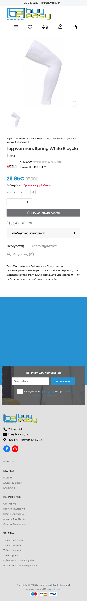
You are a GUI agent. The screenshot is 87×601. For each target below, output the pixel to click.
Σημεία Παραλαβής (12, 482)
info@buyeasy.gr (50, 3)
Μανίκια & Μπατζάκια (17, 142)
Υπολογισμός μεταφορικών (28, 233)
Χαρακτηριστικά (43, 246)
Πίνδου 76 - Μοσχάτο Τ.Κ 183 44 (22, 440)
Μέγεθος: (11, 192)
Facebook (8, 461)
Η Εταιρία (8, 477)
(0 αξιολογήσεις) (55, 162)
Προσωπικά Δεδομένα (14, 508)
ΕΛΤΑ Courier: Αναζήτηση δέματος (20, 565)
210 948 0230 (31, 3)
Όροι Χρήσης (9, 503)
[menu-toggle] (16, 27)
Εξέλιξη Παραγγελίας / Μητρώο (18, 560)
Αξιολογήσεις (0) (20, 254)
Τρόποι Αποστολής (12, 550)
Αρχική (10, 138)
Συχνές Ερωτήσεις (12, 555)
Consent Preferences (14, 524)
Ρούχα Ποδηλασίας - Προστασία (60, 138)
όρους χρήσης (48, 391)
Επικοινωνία (9, 487)
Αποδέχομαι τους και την (43, 393)
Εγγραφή (61, 381)
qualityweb (55, 589)
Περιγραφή (15, 246)
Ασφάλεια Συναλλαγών (14, 519)
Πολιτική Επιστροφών (13, 514)
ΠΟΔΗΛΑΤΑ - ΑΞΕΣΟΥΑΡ (29, 138)
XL (33, 192)
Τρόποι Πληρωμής (12, 545)
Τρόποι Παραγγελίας (13, 540)
